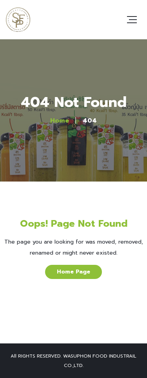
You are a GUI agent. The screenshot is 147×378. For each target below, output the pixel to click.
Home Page (73, 272)
